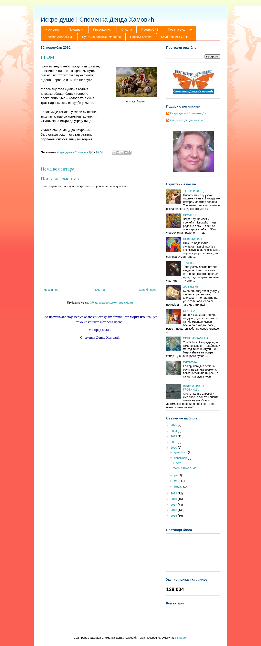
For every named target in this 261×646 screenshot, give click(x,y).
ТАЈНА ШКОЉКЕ (184, 468)
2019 (174, 493)
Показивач (76, 29)
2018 (174, 499)
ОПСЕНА (189, 311)
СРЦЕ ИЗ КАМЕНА (195, 338)
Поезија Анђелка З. (59, 37)
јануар (178, 486)
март (177, 480)
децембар (181, 452)
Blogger (181, 637)
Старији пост (147, 289)
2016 (174, 510)
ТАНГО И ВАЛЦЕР (195, 191)
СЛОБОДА (190, 362)
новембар (181, 458)
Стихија (126, 29)
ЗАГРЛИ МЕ (191, 286)
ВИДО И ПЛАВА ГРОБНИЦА (193, 387)
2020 (174, 447)
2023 (174, 436)
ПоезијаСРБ (150, 29)
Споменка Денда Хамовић (187, 120)
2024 (174, 431)
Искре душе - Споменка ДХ (188, 113)
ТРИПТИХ (190, 263)
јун (176, 475)
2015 (174, 515)
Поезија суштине (180, 29)
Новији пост (52, 289)
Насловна (52, 29)
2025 (174, 425)
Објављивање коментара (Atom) (111, 302)
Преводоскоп (102, 29)
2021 (174, 442)
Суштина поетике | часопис (101, 37)
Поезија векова (141, 37)
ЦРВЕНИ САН (192, 239)
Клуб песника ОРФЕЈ (176, 37)
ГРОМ (177, 462)
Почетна (99, 289)
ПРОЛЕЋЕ (190, 215)
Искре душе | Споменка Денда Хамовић (97, 19)
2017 (174, 504)
